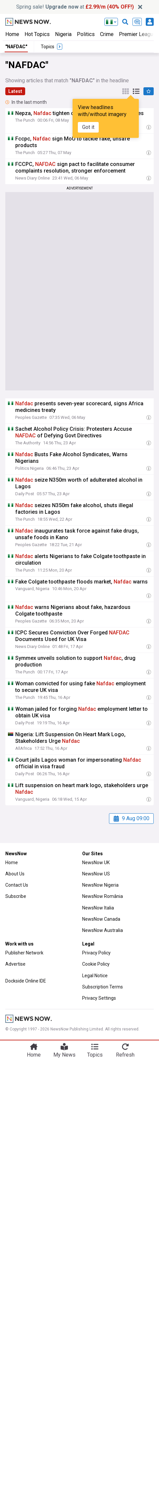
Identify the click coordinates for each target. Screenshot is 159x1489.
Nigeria (63, 34)
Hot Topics (37, 34)
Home (12, 34)
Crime (107, 34)
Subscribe (15, 896)
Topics (95, 1055)
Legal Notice (95, 975)
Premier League (137, 34)
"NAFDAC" (16, 46)
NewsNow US (96, 873)
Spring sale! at (75, 7)
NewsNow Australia (102, 930)
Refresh (125, 1055)
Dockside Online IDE (25, 981)
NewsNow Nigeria (100, 885)
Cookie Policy (96, 964)
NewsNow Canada (101, 919)
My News (64, 1055)
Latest (15, 91)
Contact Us (16, 885)
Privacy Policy (96, 952)
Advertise (15, 964)
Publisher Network (24, 952)
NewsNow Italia (98, 907)
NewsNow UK (96, 862)
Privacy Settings (99, 998)
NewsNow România (102, 896)
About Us (15, 873)
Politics (86, 34)
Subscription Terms (102, 986)
